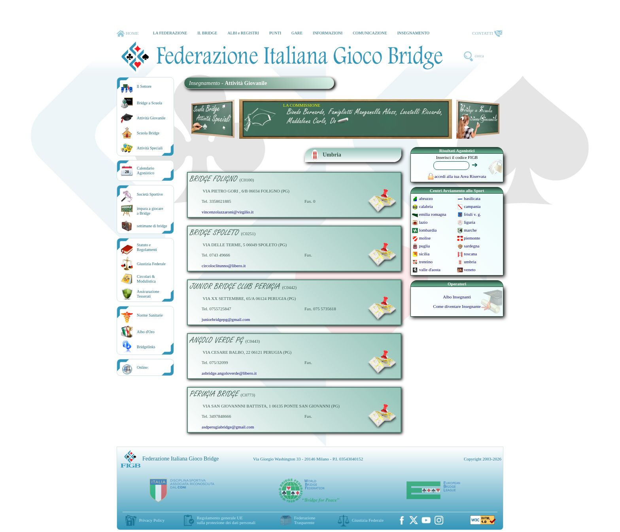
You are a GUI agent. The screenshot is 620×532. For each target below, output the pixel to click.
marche (470, 230)
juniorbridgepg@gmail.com (226, 319)
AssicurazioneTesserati (148, 293)
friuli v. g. (472, 214)
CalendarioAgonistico (145, 170)
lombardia (428, 230)
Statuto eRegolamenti (147, 247)
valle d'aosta (429, 269)
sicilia (424, 253)
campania (472, 206)
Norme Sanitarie (150, 315)
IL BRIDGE (207, 33)
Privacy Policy (151, 520)
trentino (426, 261)
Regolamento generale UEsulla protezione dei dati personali (226, 520)
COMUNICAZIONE (370, 33)
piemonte (472, 238)
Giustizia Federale (151, 264)
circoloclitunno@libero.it (224, 265)
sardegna (471, 245)
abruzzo (426, 198)
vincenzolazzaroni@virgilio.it (227, 211)
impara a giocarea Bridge (150, 210)
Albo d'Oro (146, 332)
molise (425, 238)
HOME (127, 34)
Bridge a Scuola (149, 103)
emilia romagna (432, 214)
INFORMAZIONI (327, 33)
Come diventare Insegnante (456, 306)
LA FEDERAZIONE (170, 33)
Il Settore (144, 86)
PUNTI (275, 33)
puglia (424, 245)
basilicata (472, 198)
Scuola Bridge (148, 133)
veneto (469, 269)
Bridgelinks (146, 347)
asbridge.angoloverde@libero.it (229, 373)
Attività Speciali (150, 148)
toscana (470, 253)
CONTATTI (487, 34)
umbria (470, 261)
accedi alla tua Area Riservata (457, 176)
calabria (426, 206)
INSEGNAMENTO (413, 33)
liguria (469, 222)
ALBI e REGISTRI (243, 33)
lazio (423, 222)
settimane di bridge (152, 226)
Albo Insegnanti (457, 296)
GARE (296, 33)
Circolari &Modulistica (146, 278)
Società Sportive (150, 194)
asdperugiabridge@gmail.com (228, 426)
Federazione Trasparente (305, 520)
